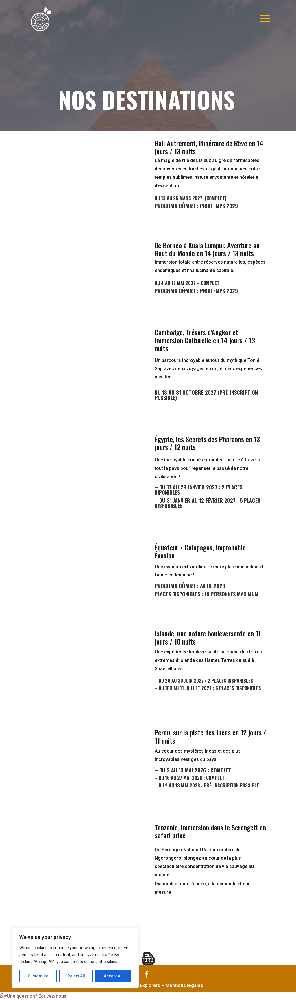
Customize (38, 976)
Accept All (113, 976)
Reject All (76, 976)
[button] (33, 996)
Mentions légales (184, 985)
